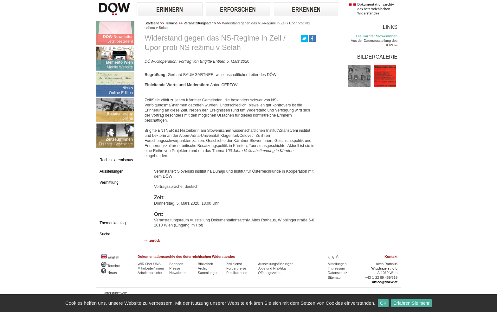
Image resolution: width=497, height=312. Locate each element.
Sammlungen (208, 273)
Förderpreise (236, 268)
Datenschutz (337, 273)
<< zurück (152, 240)
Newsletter (177, 273)
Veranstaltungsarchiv (200, 23)
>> (395, 45)
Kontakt (390, 256)
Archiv (203, 268)
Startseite (152, 23)
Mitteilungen (337, 264)
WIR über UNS (149, 264)
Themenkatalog (113, 223)
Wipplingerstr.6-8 (384, 268)
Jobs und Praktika (272, 268)
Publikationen (236, 273)
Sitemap (334, 277)
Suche (105, 234)
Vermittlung (109, 182)
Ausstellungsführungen (276, 264)
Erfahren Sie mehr (411, 303)
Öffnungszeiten (269, 273)
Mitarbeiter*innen (151, 268)
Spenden (176, 264)
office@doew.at (384, 282)
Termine (171, 23)
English (110, 257)
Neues (109, 272)
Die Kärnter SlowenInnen (376, 36)
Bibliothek (205, 264)
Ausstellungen (111, 171)
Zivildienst (234, 264)
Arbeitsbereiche (150, 273)
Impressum (336, 268)
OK (383, 303)
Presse (174, 268)
